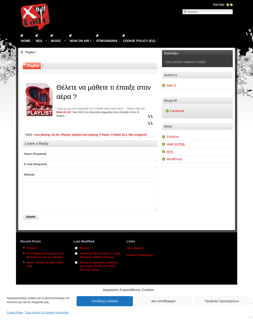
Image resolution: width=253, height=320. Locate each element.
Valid (175, 144)
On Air (55, 134)
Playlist (66, 134)
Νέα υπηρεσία (138, 134)
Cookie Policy (15, 312)
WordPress (174, 159)
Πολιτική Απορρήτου (140, 255)
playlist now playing (85, 134)
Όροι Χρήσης (135, 248)
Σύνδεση (172, 137)
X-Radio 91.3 (119, 134)
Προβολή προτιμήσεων (222, 301)
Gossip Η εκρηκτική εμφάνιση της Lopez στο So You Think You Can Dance (99, 266)
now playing (42, 134)
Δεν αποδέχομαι (163, 301)
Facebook (177, 111)
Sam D (171, 85)
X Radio (104, 134)
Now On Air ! (65, 112)
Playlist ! (32, 248)
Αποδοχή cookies (105, 301)
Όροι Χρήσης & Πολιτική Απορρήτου (47, 312)
